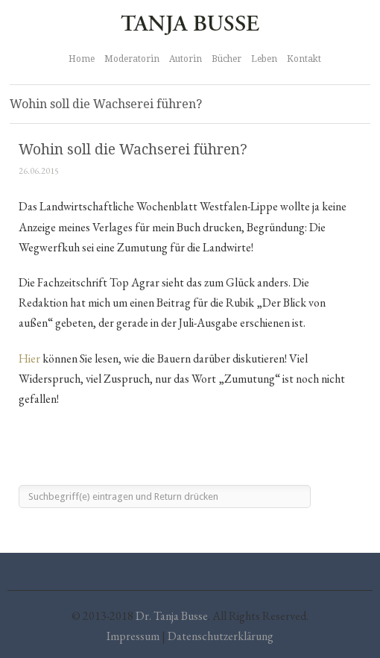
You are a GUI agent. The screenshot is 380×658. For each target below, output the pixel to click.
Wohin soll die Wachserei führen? (133, 149)
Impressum (133, 636)
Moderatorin (131, 59)
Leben (264, 59)
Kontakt (304, 59)
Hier (29, 358)
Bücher (226, 59)
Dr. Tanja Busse (172, 616)
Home (82, 59)
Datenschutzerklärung (220, 636)
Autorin (185, 59)
